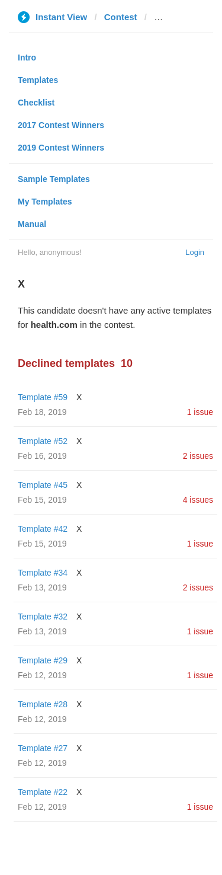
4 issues (198, 499)
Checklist (36, 102)
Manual (32, 224)
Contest (120, 17)
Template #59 (42, 397)
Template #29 (42, 660)
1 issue (200, 412)
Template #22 (42, 792)
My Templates (45, 201)
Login (194, 252)
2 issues (198, 456)
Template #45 (42, 485)
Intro (27, 57)
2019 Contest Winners (61, 147)
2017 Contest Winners (61, 125)
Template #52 (42, 441)
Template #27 (42, 748)
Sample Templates (54, 179)
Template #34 (42, 572)
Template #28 (42, 704)
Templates (38, 80)
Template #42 (42, 529)
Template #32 (42, 616)
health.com (177, 17)
